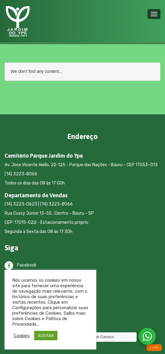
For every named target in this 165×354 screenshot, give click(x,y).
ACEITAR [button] (46, 335)
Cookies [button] (22, 335)
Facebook (20, 265)
